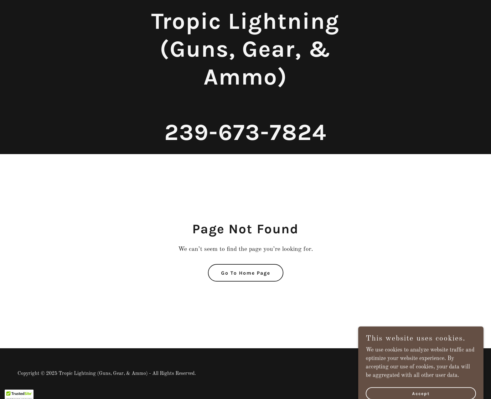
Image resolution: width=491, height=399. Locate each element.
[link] (245, 138)
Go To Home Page (245, 273)
